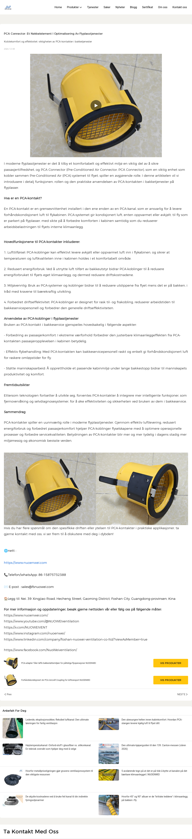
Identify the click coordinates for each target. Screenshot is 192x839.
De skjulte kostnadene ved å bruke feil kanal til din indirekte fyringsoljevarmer (57, 798)
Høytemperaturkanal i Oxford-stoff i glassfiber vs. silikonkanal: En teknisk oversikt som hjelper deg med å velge (58, 747)
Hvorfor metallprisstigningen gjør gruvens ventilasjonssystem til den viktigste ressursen (59, 773)
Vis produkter (170, 663)
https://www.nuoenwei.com (25, 563)
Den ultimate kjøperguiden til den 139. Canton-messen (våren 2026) (154, 747)
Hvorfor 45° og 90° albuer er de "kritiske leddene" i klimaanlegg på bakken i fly (155, 798)
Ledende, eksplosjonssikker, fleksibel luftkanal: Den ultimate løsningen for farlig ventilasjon (57, 721)
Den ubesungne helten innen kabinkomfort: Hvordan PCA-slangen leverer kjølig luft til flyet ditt (152, 721)
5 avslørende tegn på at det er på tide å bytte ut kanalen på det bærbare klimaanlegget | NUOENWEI (154, 773)
